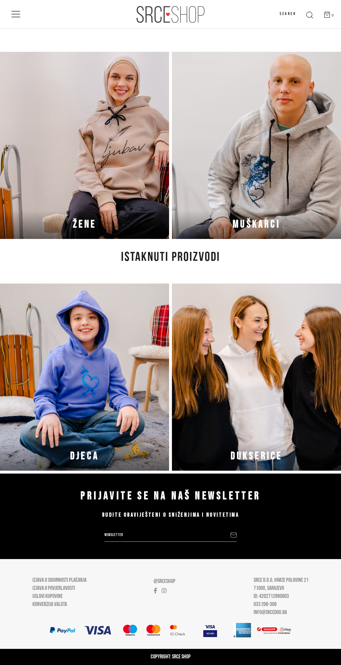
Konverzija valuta (49, 604)
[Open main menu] (16, 13)
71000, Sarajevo (269, 588)
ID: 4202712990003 (271, 596)
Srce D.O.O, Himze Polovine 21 (281, 580)
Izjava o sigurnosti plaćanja (59, 580)
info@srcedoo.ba (270, 612)
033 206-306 (265, 604)
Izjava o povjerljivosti (53, 588)
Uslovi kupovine (47, 596)
